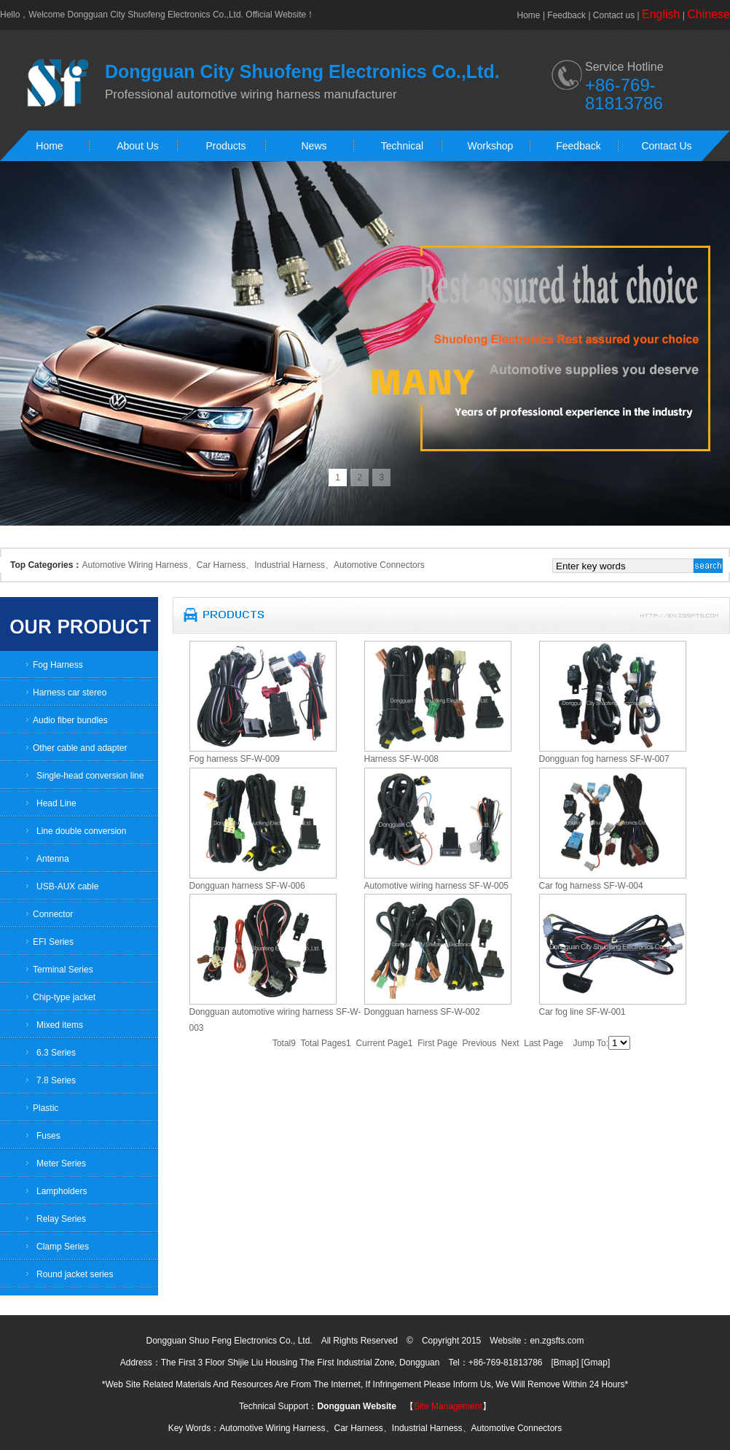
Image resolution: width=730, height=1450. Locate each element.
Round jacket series (74, 1274)
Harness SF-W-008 (401, 759)
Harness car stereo (69, 692)
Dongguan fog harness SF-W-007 (604, 759)
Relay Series (61, 1219)
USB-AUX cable (67, 886)
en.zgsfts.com (557, 1341)
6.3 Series (56, 1053)
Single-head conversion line (90, 776)
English (661, 14)
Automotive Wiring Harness (134, 565)
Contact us (614, 15)
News (313, 146)
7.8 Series (56, 1080)
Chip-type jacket (64, 997)
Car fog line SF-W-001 (582, 1012)
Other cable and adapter (80, 748)
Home (529, 15)
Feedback (566, 15)
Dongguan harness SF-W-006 (247, 886)
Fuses (48, 1136)
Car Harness (221, 565)
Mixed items (59, 1025)
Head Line (56, 803)
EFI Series (53, 942)
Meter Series (61, 1163)
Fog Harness (58, 665)
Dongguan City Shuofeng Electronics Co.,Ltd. (155, 14)
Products (225, 146)
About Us (138, 146)
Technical (402, 146)
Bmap (565, 1362)
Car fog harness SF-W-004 (591, 886)
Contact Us (666, 146)
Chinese (708, 14)
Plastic (45, 1108)
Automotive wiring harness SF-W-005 (436, 886)
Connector (53, 914)
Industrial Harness (289, 565)
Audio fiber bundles (70, 720)
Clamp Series (62, 1247)
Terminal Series (63, 969)
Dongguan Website (356, 1406)
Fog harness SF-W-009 (234, 759)
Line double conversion (81, 831)
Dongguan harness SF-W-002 (422, 1012)
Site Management (448, 1406)
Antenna (52, 859)
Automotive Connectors (379, 565)
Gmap (596, 1362)
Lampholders (61, 1191)
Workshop (491, 146)
